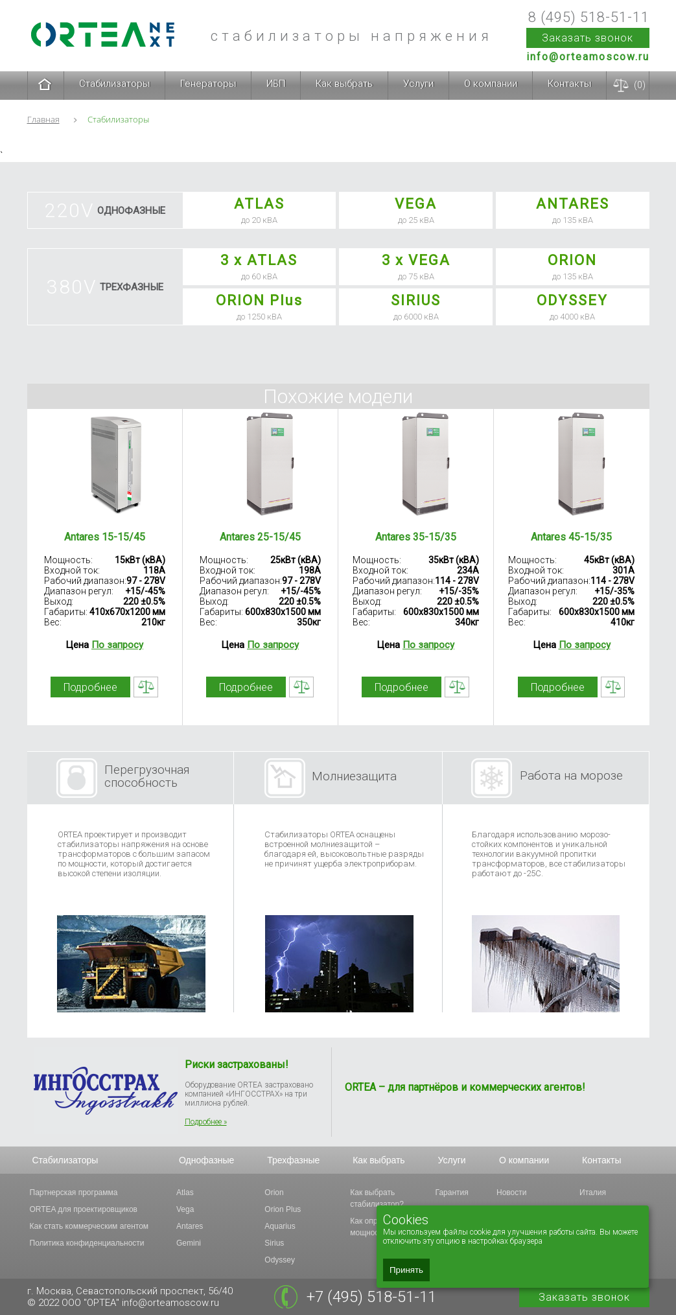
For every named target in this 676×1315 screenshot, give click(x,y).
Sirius (274, 1243)
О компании (490, 83)
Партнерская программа (74, 1192)
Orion (273, 1192)
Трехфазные (293, 1160)
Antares (189, 1226)
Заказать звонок (587, 38)
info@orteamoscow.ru (587, 57)
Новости (511, 1192)
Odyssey (279, 1259)
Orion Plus (282, 1209)
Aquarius (279, 1226)
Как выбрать (344, 83)
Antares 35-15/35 (415, 537)
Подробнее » (206, 1121)
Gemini (188, 1243)
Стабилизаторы (114, 83)
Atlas (185, 1192)
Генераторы (208, 83)
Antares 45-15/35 (571, 537)
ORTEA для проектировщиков (83, 1209)
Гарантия (452, 1192)
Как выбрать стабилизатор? (377, 1198)
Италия (592, 1192)
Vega (185, 1209)
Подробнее (90, 687)
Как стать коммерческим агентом (89, 1226)
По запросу (117, 645)
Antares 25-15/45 (260, 537)
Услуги (418, 83)
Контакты (569, 83)
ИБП (275, 83)
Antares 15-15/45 (104, 537)
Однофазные (206, 1160)
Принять (406, 1270)
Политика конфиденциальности (87, 1243)
